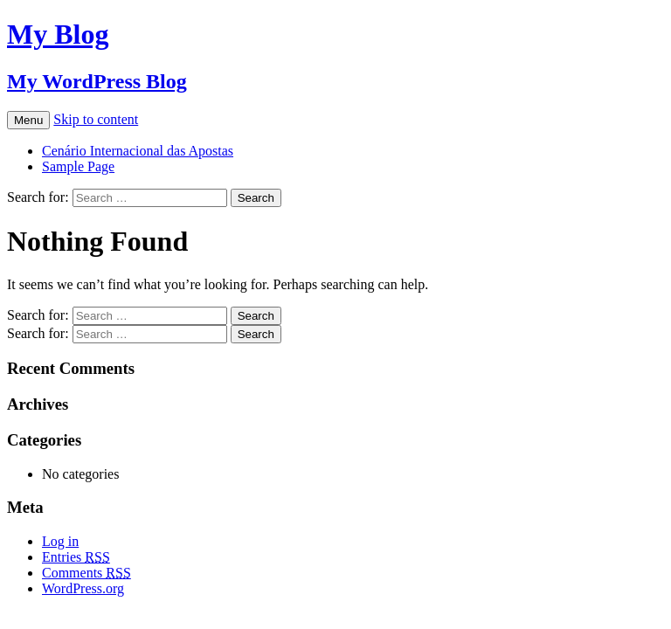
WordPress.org (83, 588)
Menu (28, 120)
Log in (60, 541)
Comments (86, 572)
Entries (76, 557)
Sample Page (78, 166)
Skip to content (95, 119)
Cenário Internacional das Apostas (137, 150)
